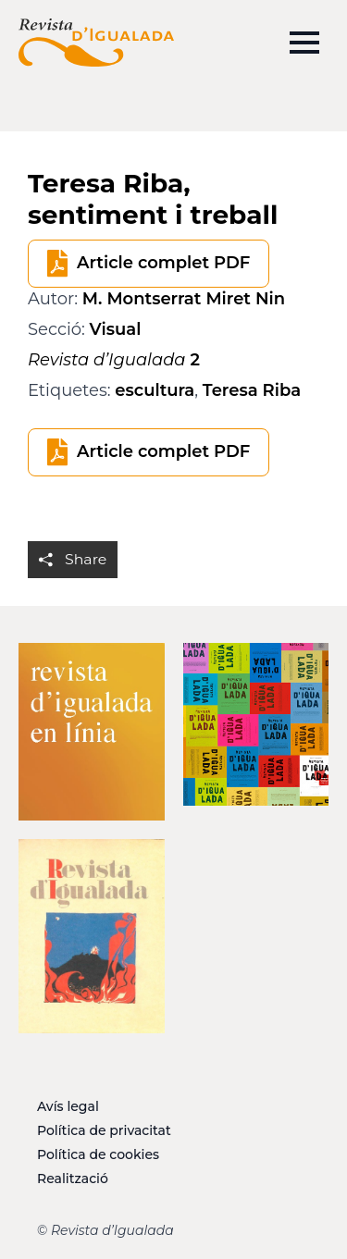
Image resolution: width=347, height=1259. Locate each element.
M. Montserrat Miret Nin (183, 299)
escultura (154, 390)
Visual (116, 329)
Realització (72, 1178)
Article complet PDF (163, 263)
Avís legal (68, 1106)
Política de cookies (98, 1154)
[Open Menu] (304, 42)
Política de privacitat (104, 1130)
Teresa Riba (252, 390)
